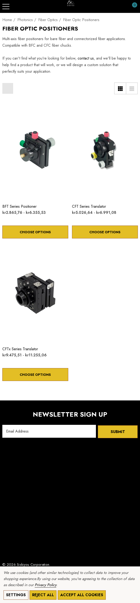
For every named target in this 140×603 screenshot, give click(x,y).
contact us (86, 58)
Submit (118, 431)
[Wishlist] (7, 106)
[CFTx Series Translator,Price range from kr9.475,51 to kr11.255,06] (35, 293)
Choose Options (35, 232)
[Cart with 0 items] (132, 7)
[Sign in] (123, 7)
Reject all (43, 595)
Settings (16, 595)
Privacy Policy (45, 585)
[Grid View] (120, 88)
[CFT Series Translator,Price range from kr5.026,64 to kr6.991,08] (105, 150)
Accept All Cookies (81, 595)
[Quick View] (14, 107)
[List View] (132, 88)
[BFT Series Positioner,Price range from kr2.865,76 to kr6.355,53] (35, 150)
